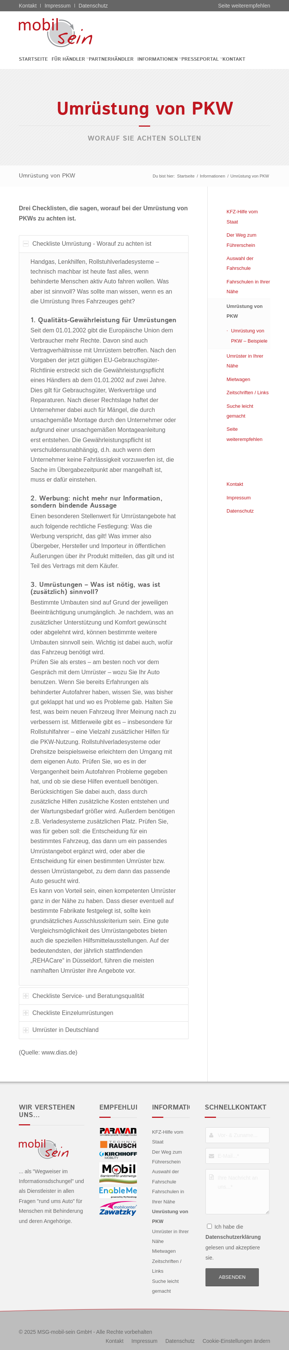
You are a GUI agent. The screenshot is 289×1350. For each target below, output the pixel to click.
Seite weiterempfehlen (244, 6)
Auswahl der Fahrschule (240, 263)
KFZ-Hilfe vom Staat (242, 216)
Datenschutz (93, 6)
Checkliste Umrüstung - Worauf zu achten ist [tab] (87, 243)
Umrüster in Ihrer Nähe (245, 361)
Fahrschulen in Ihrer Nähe (248, 286)
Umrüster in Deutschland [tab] (61, 1030)
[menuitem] (35, 59)
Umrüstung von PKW (47, 175)
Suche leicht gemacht (240, 411)
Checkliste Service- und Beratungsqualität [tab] (83, 996)
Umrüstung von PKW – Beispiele (249, 335)
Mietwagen (238, 379)
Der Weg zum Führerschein (241, 240)
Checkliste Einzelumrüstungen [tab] (68, 1013)
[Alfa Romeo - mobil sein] (67, 32)
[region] (104, 619)
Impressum (57, 6)
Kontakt (28, 6)
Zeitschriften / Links (248, 392)
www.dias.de (58, 1052)
